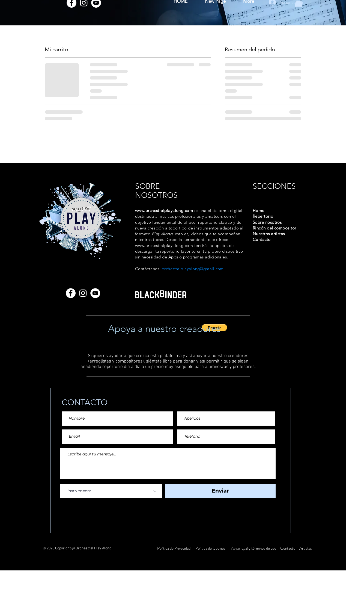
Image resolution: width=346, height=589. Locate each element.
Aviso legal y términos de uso (253, 548)
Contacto (288, 548)
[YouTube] (95, 293)
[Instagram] (83, 293)
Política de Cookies (210, 548)
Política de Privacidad (174, 548)
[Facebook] (71, 293)
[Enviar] (220, 491)
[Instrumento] (111, 491)
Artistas (305, 548)
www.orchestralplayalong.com (164, 210)
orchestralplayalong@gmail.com (193, 268)
